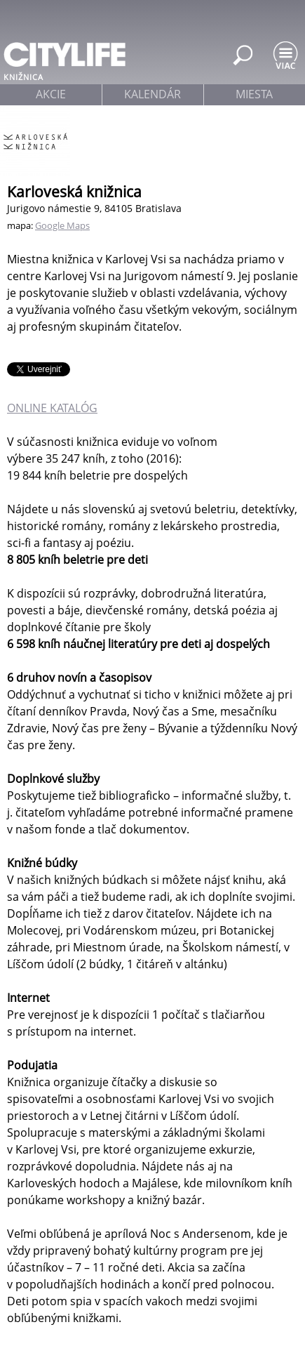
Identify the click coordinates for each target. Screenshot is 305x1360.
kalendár (152, 94)
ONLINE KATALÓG (52, 408)
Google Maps (62, 225)
